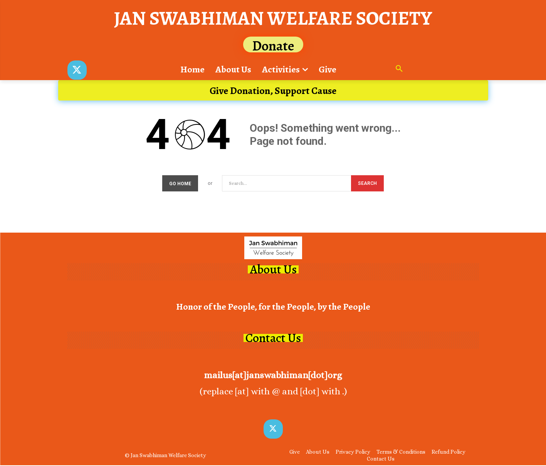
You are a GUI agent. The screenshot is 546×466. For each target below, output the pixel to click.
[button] (399, 69)
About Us (273, 270)
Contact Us (273, 339)
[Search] (367, 184)
